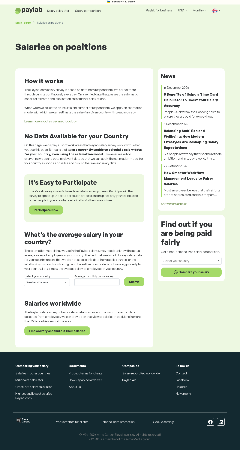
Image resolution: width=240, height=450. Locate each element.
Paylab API (129, 380)
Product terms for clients (85, 373)
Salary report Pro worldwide (141, 373)
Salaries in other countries (32, 373)
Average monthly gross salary (94, 276)
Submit (134, 282)
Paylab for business (159, 10)
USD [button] (181, 10)
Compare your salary (191, 272)
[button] (216, 11)
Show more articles (174, 204)
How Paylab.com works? (85, 380)
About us (75, 387)
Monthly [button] (198, 10)
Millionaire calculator (29, 380)
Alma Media (134, 439)
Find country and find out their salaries (57, 331)
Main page (23, 22)
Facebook (182, 380)
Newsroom (183, 393)
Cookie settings (164, 422)
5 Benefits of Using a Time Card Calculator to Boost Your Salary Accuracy (191, 100)
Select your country (37, 276)
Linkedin (181, 387)
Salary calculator (58, 11)
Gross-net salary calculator (33, 387)
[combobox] (192, 261)
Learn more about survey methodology (50, 121)
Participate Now (46, 210)
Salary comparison (88, 11)
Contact (181, 373)
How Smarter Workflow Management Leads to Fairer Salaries (188, 178)
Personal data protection (118, 422)
